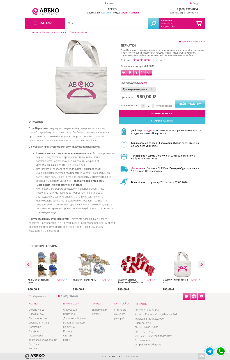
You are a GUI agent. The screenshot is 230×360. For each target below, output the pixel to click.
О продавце (70, 309)
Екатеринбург (100, 309)
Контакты (106, 13)
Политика (69, 326)
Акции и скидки (130, 13)
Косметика (35, 326)
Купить (60, 280)
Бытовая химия (38, 318)
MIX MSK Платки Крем (84, 280)
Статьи (67, 335)
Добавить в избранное (193, 41)
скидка (148, 130)
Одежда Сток (36, 314)
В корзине (166, 20)
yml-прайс (120, 318)
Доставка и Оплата (74, 318)
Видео (116, 13)
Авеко (35, 32)
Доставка (137, 168)
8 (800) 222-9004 (187, 9)
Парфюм (34, 331)
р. (173, 26)
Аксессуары (60, 32)
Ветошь (33, 348)
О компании (93, 13)
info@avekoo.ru (39, 296)
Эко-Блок (34, 344)
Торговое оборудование (43, 339)
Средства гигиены (39, 322)
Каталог (46, 32)
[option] (81, 77)
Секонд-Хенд (36, 309)
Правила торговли (74, 322)
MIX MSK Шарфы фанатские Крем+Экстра (130, 281)
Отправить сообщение (148, 344)
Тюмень (96, 314)
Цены (66, 339)
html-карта (120, 309)
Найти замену (190, 104)
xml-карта (119, 314)
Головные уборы (78, 32)
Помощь (68, 331)
